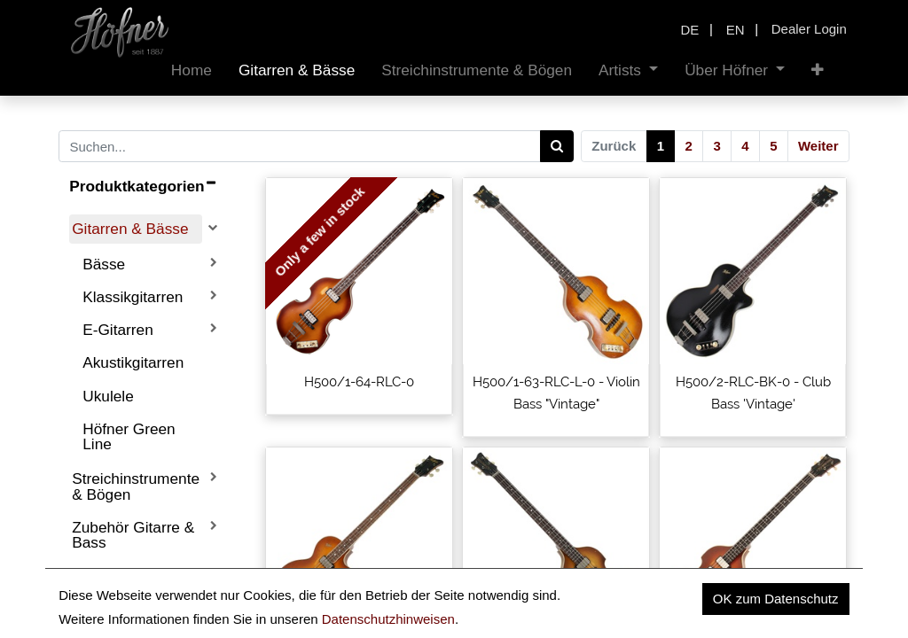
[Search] (557, 146)
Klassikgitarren (132, 297)
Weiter (818, 145)
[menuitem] (191, 70)
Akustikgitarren (133, 362)
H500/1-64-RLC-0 (359, 382)
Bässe (103, 264)
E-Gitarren (117, 329)
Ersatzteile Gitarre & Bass (133, 582)
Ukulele (108, 396)
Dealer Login (809, 28)
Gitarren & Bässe (130, 228)
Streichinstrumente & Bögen (136, 486)
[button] (817, 70)
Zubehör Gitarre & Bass (133, 534)
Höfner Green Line (129, 436)
